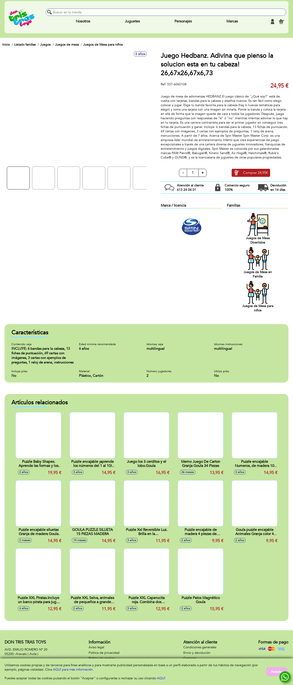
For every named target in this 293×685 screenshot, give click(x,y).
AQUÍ (161, 678)
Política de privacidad (104, 653)
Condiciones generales (199, 647)
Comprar (255, 173)
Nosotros (83, 21)
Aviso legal (96, 647)
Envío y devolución (196, 653)
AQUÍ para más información (73, 669)
